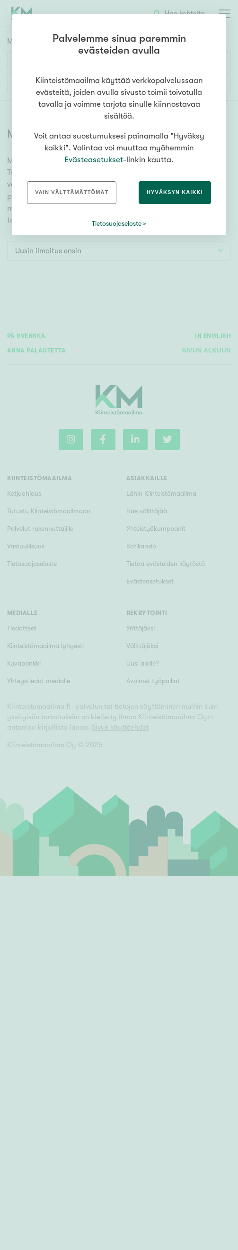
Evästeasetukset (93, 159)
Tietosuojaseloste (116, 223)
